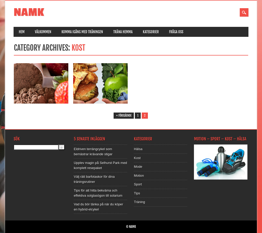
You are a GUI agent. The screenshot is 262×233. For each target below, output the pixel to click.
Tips (137, 193)
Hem (22, 32)
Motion (139, 175)
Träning (139, 202)
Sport (138, 184)
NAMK (29, 12)
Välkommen (43, 32)
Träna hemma (123, 32)
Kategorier (151, 32)
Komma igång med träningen (82, 32)
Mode (138, 167)
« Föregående (124, 115)
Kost (137, 158)
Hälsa (138, 149)
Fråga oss (176, 32)
